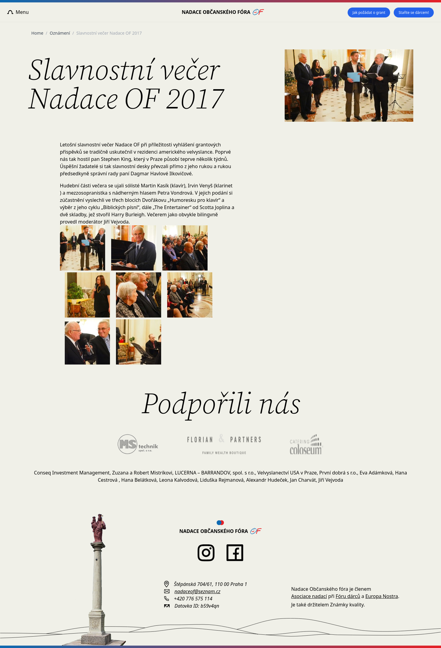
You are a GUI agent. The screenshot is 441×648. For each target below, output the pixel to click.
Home (37, 33)
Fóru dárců (348, 596)
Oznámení (60, 33)
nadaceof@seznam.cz (197, 591)
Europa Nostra (381, 596)
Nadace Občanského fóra (223, 12)
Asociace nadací (309, 596)
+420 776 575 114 (193, 598)
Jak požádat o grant (368, 12)
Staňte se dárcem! (414, 12)
